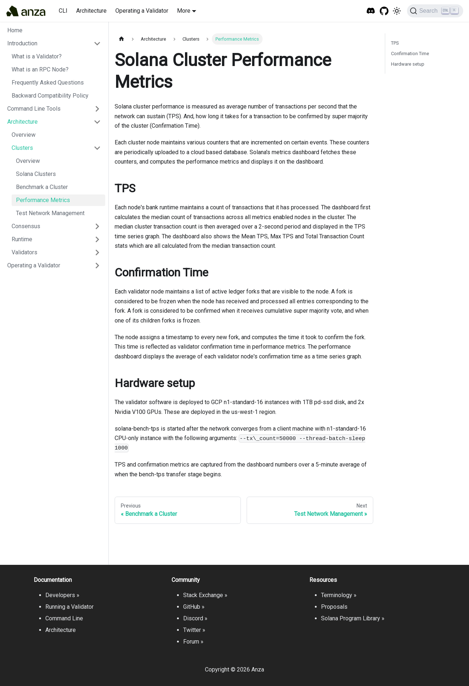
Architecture (91, 10)
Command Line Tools (34, 108)
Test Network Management (50, 213)
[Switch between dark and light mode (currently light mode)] (397, 11)
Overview (24, 134)
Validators (24, 252)
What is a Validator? (37, 56)
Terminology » (339, 595)
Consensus (26, 226)
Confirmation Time (410, 53)
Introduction (22, 43)
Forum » (193, 641)
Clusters (22, 147)
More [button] (183, 10)
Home (14, 30)
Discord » (195, 618)
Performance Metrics (43, 200)
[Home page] (121, 39)
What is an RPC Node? (40, 69)
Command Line (64, 618)
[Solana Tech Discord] (371, 11)
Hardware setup (407, 64)
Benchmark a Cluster (42, 187)
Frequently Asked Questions (48, 82)
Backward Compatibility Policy (50, 95)
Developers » (62, 595)
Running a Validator (69, 606)
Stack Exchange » (205, 595)
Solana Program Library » (352, 618)
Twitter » (194, 630)
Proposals (334, 606)
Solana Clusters (36, 174)
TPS (395, 43)
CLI (63, 10)
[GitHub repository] (384, 11)
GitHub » (194, 606)
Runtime (22, 239)
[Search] (435, 10)
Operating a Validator (141, 10)
